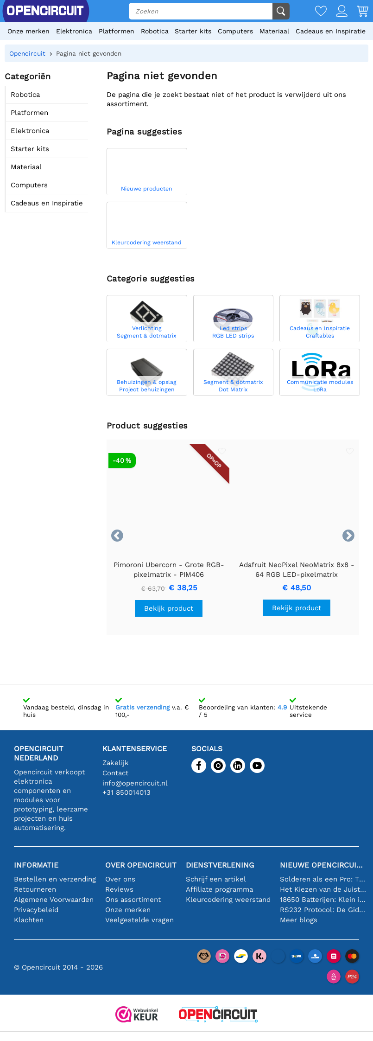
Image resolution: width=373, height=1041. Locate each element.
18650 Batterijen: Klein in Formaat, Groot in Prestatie (323, 899)
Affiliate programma (219, 889)
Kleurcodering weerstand (228, 899)
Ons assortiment (133, 899)
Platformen (116, 31)
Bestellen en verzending (55, 879)
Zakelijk (115, 763)
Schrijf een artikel (216, 879)
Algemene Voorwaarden (54, 899)
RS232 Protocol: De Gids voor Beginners (323, 910)
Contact (115, 773)
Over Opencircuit (141, 865)
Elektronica (74, 31)
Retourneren (35, 889)
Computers (235, 31)
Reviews (119, 889)
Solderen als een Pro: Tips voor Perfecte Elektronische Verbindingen (323, 879)
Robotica (155, 31)
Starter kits (193, 31)
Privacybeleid (36, 910)
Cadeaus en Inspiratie (331, 31)
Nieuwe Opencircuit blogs (323, 865)
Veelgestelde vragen (139, 920)
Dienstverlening (220, 865)
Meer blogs (298, 920)
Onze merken (28, 31)
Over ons (120, 879)
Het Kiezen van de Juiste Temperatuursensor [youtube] (323, 889)
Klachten (29, 920)
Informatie (36, 865)
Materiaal (274, 31)
